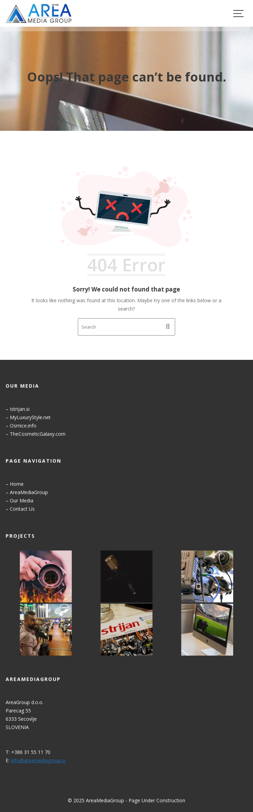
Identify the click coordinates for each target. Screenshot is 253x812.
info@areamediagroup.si (39, 759)
